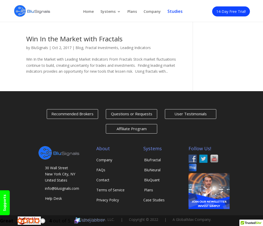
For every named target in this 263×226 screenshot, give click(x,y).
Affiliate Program (132, 128)
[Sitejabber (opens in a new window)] (89, 222)
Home (88, 12)
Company (152, 12)
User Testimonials (190, 113)
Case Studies (154, 199)
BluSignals (39, 47)
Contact (102, 179)
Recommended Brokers (72, 113)
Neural (152, 169)
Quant (152, 179)
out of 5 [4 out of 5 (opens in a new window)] (59, 221)
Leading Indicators (135, 47)
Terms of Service (110, 189)
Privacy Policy (107, 199)
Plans (132, 12)
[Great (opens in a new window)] (6, 221)
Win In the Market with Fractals (74, 38)
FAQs (100, 169)
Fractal (152, 159)
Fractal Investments (101, 47)
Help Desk (53, 198)
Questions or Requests (131, 113)
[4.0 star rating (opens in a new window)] (31, 220)
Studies (175, 11)
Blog (79, 47)
